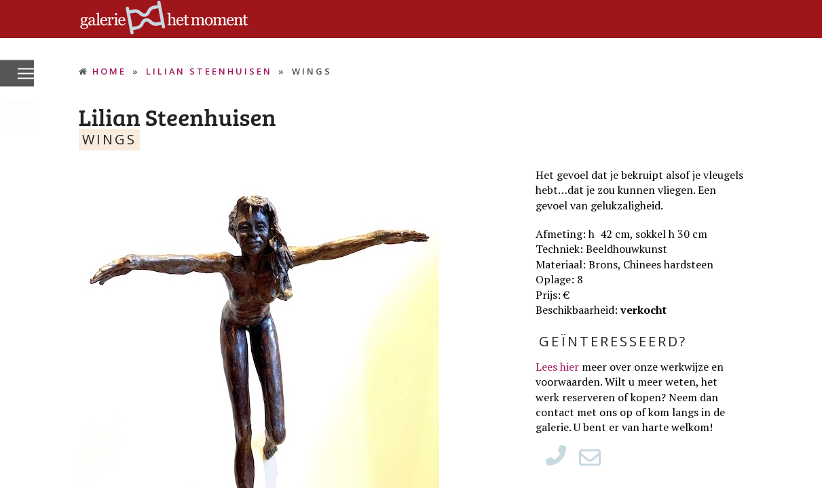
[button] (26, 74)
